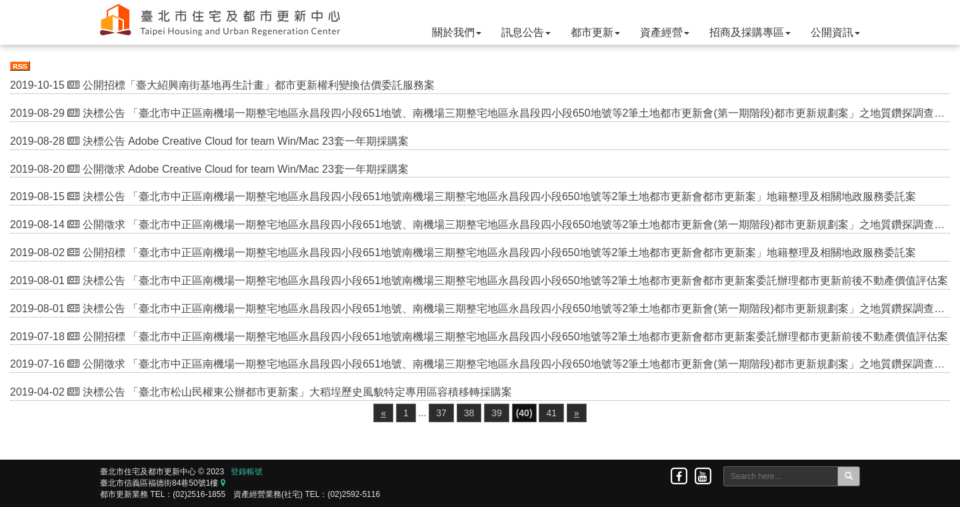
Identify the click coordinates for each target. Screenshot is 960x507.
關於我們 (456, 32)
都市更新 (595, 32)
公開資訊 (835, 32)
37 (441, 413)
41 (551, 413)
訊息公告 (526, 32)
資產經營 (664, 32)
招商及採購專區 (750, 32)
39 (496, 413)
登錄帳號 (247, 471)
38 (469, 413)
